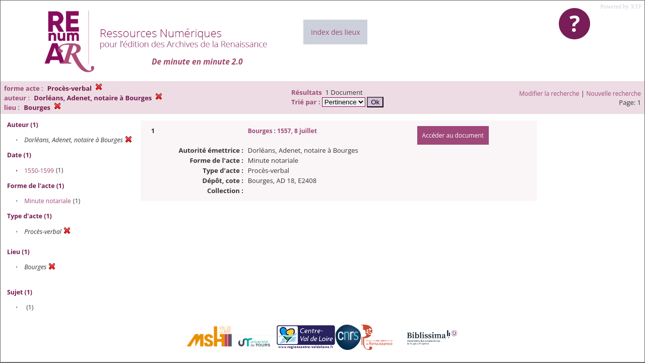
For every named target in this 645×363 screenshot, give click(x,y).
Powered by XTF (621, 6)
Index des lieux (335, 32)
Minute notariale (47, 201)
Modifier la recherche (549, 93)
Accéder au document (453, 135)
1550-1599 (39, 170)
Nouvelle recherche (614, 93)
